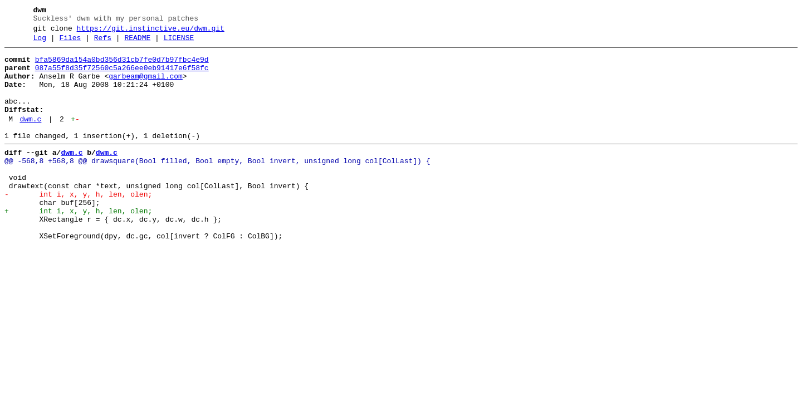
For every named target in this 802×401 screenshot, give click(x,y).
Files (70, 43)
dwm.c (30, 138)
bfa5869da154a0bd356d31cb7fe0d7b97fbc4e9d (122, 66)
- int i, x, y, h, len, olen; (78, 224)
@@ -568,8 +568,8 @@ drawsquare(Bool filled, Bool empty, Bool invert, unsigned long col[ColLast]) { (217, 184)
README (137, 43)
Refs (102, 43)
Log (39, 43)
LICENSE (179, 43)
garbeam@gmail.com (146, 86)
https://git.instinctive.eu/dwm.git (150, 32)
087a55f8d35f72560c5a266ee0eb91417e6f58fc (122, 76)
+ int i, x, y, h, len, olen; (78, 244)
